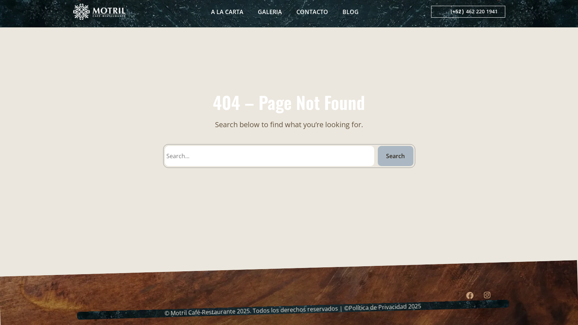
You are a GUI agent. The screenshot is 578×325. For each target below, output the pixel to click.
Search (395, 156)
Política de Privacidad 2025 (385, 308)
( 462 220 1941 (474, 11)
